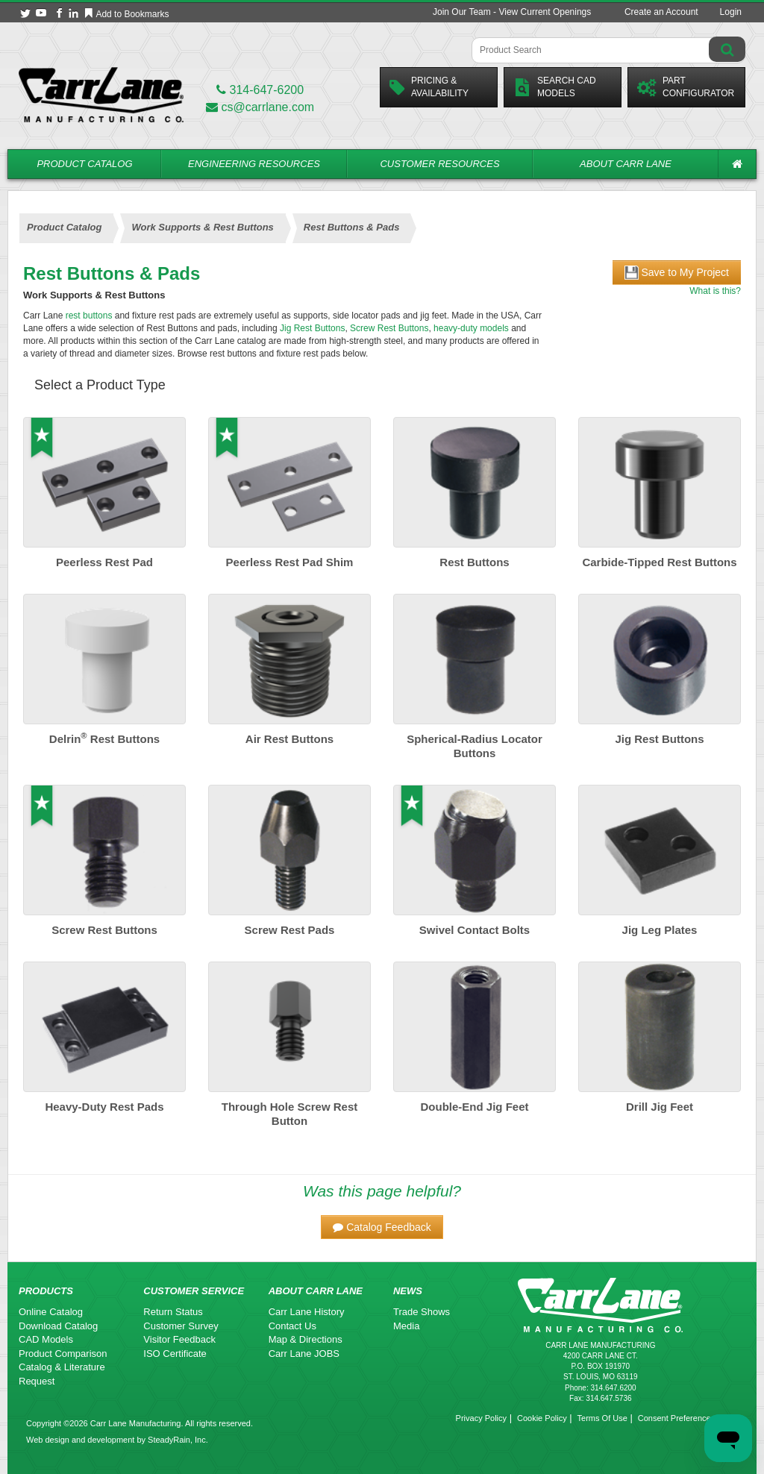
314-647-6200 (260, 90)
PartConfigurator (685, 86)
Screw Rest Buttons (389, 328)
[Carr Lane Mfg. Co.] (101, 94)
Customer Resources (439, 163)
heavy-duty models (471, 328)
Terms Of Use (602, 1418)
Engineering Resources (254, 163)
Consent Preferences (676, 1418)
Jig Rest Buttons (312, 328)
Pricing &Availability (429, 86)
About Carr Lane (625, 163)
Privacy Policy (481, 1418)
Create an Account (661, 12)
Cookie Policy (542, 1418)
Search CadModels (554, 86)
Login (731, 12)
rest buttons (89, 315)
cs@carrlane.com (260, 107)
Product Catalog (84, 163)
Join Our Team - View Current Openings (512, 12)
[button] (382, 1227)
